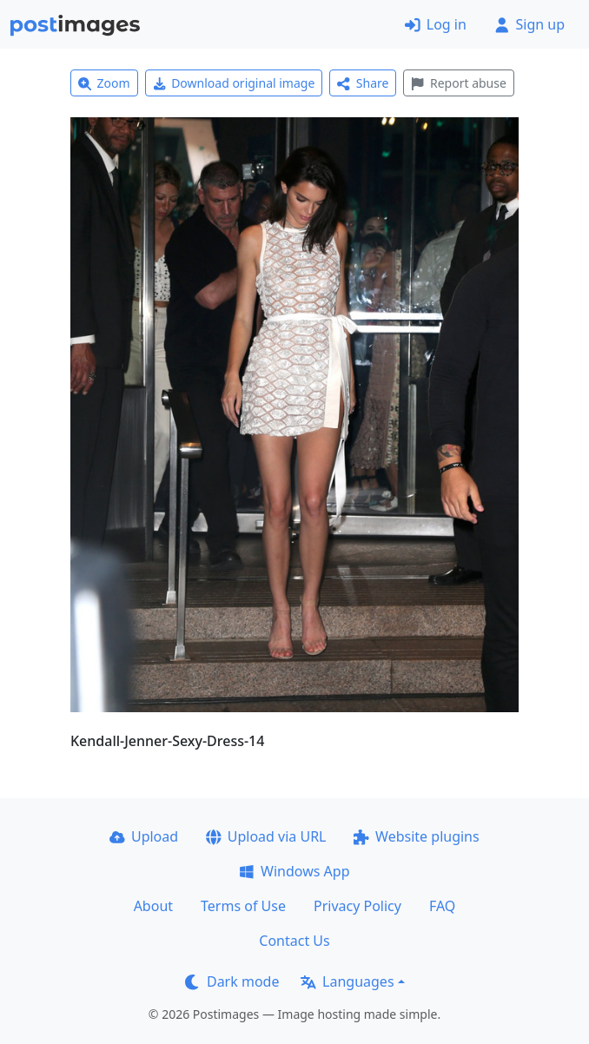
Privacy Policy (357, 905)
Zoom (104, 83)
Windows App (294, 871)
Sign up (529, 24)
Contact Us (294, 940)
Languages (347, 981)
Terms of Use (243, 905)
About (153, 905)
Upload (143, 836)
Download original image (234, 83)
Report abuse (458, 83)
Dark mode (232, 981)
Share (362, 83)
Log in (436, 24)
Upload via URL (266, 836)
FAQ (442, 905)
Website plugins (416, 836)
